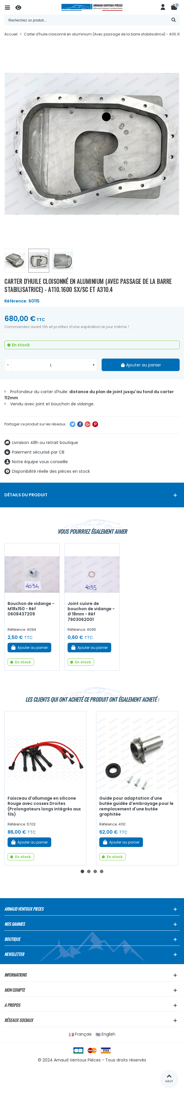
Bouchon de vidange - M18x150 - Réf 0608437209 (31, 609)
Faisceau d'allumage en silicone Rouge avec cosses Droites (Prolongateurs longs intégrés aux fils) (44, 806)
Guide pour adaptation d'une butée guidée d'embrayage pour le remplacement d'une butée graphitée (136, 806)
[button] (82, 871)
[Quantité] (50, 365)
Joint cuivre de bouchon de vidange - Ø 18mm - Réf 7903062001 (91, 611)
